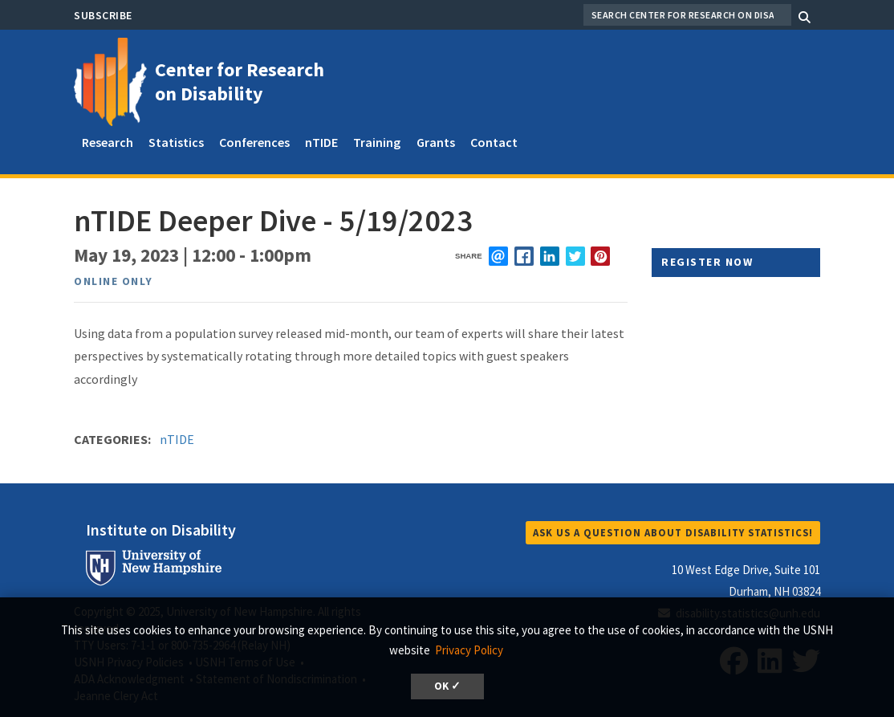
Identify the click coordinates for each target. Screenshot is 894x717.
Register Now (707, 262)
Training (376, 142)
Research (107, 142)
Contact (494, 142)
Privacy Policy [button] (469, 650)
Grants (436, 142)
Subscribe (103, 15)
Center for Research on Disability (239, 81)
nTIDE (321, 142)
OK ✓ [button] (447, 686)
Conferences (254, 142)
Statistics (176, 142)
